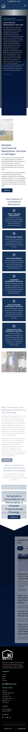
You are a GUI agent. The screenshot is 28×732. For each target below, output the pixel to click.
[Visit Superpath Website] (8, 729)
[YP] (10, 717)
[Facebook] (5, 717)
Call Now (7, 190)
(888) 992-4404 (14, 1)
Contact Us (14, 517)
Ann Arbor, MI (6, 696)
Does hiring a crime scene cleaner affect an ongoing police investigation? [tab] (14, 533)
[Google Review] (7, 717)
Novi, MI (4, 691)
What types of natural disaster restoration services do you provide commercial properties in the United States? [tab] (14, 527)
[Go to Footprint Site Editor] (20, 729)
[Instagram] (2, 717)
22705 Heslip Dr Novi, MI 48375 (7, 710)
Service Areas (7, 688)
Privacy (24, 725)
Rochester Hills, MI (7, 698)
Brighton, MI (6, 700)
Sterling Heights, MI (8, 692)
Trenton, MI (5, 694)
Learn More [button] (6, 74)
